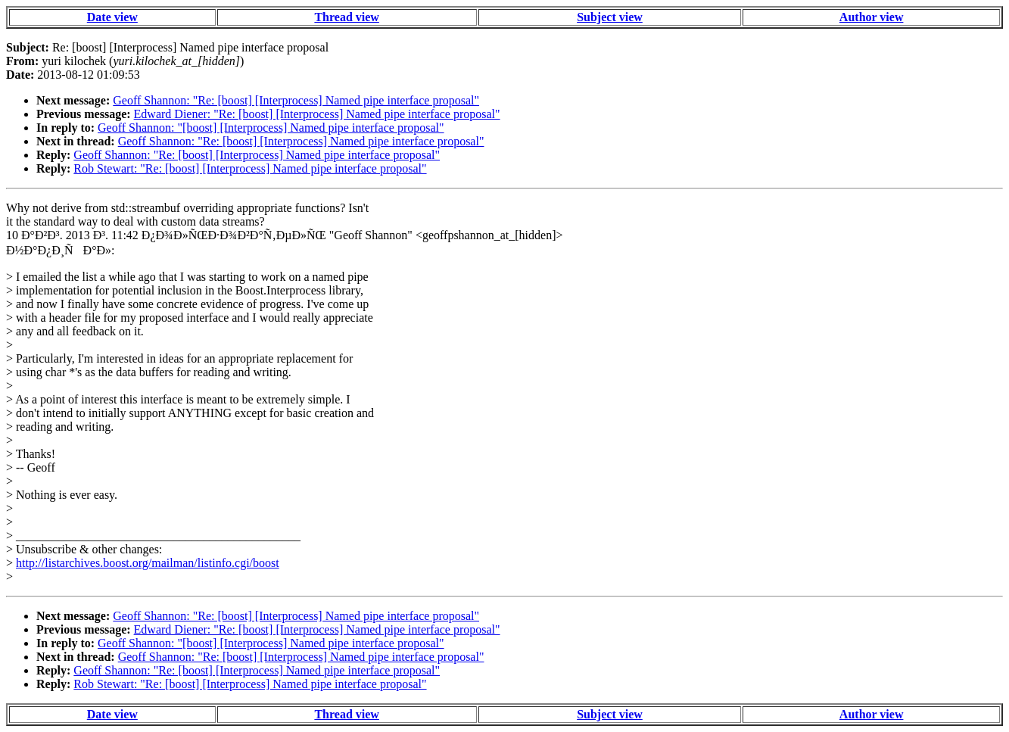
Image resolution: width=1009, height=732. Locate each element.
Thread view (346, 17)
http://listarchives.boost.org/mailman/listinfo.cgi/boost (147, 562)
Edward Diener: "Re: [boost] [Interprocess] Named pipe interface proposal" (317, 113)
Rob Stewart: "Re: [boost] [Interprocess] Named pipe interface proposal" (249, 168)
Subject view (610, 17)
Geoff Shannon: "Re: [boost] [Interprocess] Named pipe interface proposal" (296, 100)
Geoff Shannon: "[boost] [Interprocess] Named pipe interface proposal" (271, 127)
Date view (112, 17)
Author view (871, 17)
